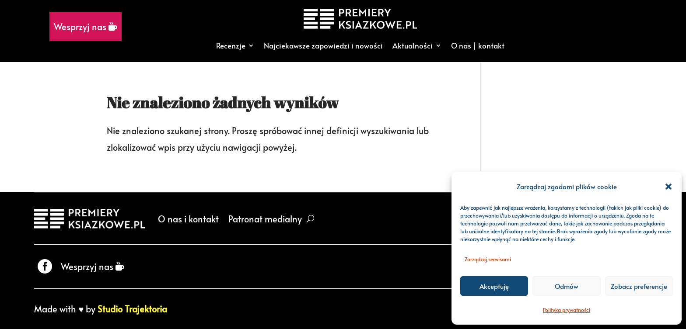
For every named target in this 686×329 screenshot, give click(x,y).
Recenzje (230, 45)
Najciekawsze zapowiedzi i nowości (323, 45)
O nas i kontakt (188, 219)
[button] (668, 186)
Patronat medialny (265, 219)
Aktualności (412, 45)
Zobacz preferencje (639, 286)
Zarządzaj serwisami (488, 259)
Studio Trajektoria (132, 309)
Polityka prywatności (566, 309)
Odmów (566, 286)
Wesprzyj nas (85, 27)
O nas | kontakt (477, 45)
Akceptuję (494, 286)
